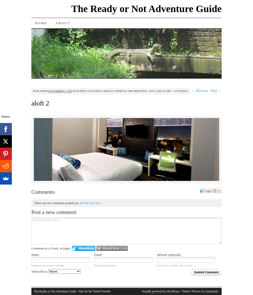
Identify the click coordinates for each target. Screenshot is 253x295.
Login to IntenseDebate (83, 248)
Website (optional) (169, 255)
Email (98, 255)
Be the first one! (90, 203)
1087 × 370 (172, 90)
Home (41, 23)
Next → (216, 91)
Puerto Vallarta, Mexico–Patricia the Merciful (112, 90)
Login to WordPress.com (112, 248)
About (63, 23)
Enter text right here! (126, 231)
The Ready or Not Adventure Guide (146, 8)
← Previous (199, 91)
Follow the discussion (217, 191)
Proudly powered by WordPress (161, 291)
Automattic (211, 291)
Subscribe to (56, 271)
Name (35, 255)
